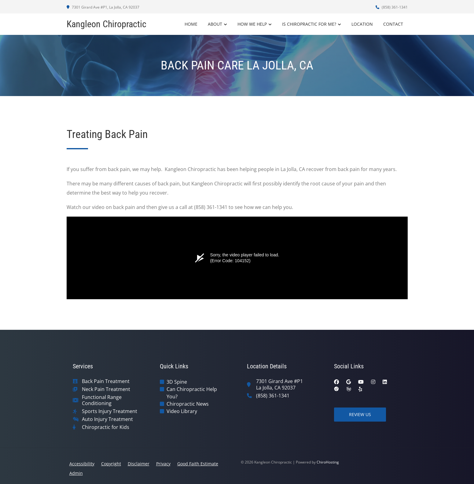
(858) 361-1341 (392, 7)
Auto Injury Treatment (107, 419)
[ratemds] (336, 389)
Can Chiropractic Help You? (192, 393)
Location (362, 24)
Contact (393, 24)
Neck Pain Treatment (106, 389)
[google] (348, 381)
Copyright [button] (111, 464)
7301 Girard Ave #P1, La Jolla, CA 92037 (103, 7)
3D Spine (177, 381)
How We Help (252, 24)
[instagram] (373, 381)
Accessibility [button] (81, 464)
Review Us (360, 414)
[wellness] (348, 389)
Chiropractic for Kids (105, 427)
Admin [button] (76, 473)
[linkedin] (385, 381)
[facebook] (336, 381)
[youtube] (361, 381)
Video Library (182, 411)
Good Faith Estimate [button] (197, 464)
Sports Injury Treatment (109, 411)
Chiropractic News (188, 403)
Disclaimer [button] (138, 464)
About (215, 24)
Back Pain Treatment (106, 381)
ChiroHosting (328, 462)
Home (191, 24)
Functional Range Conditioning (102, 400)
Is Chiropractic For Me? (309, 24)
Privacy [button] (163, 464)
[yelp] (360, 389)
